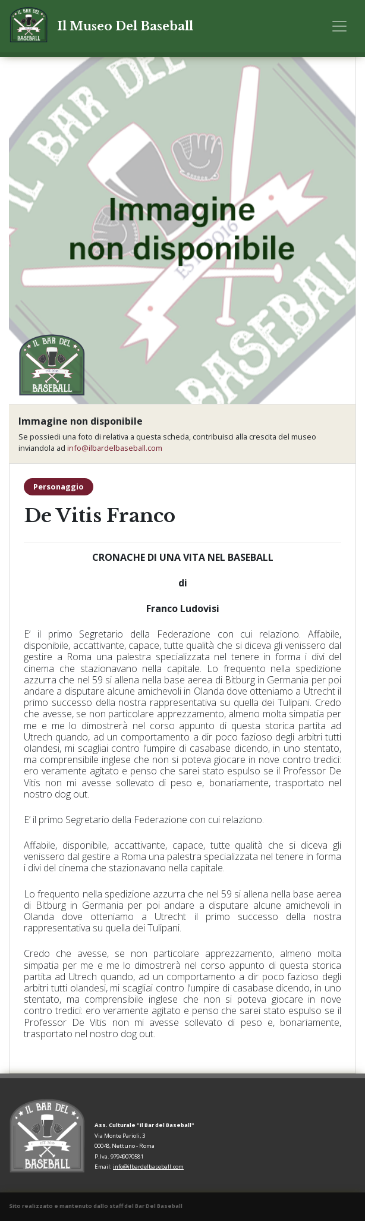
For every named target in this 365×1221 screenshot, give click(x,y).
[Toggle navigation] (339, 26)
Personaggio (58, 486)
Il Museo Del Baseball (125, 26)
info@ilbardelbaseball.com (114, 447)
